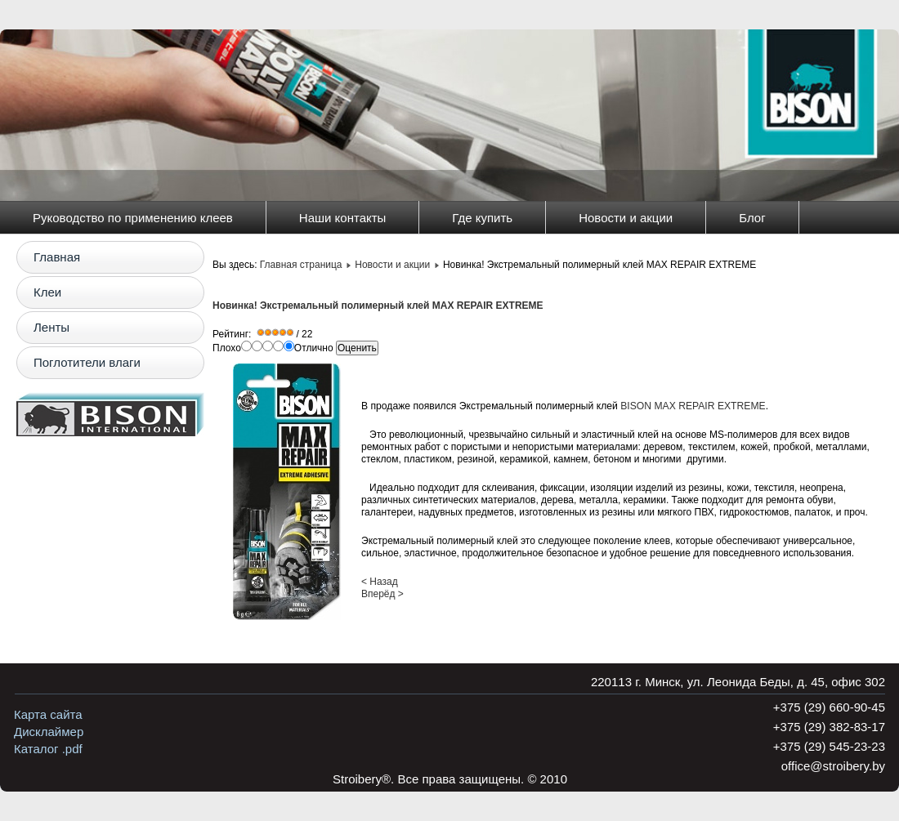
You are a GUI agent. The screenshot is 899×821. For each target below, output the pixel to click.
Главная (57, 257)
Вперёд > (382, 594)
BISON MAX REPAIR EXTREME (692, 406)
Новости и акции (626, 218)
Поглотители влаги (87, 362)
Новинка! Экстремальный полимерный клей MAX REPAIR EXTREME (377, 305)
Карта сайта (48, 714)
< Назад (379, 581)
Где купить (482, 218)
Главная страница (301, 264)
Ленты (51, 327)
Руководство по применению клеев (133, 218)
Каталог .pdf (48, 749)
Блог (752, 218)
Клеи (47, 292)
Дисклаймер (48, 731)
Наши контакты (343, 218)
